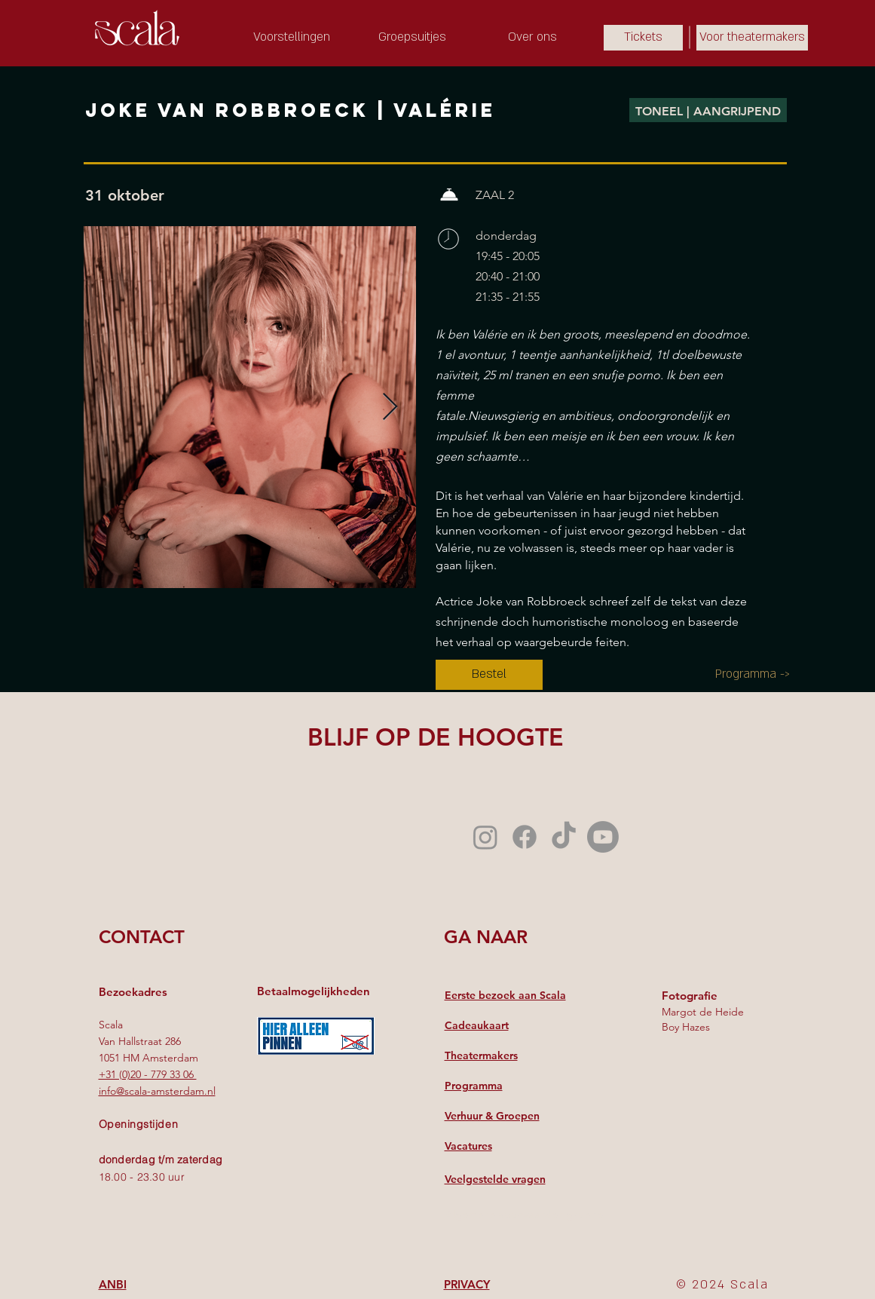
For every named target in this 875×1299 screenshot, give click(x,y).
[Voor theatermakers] (752, 38)
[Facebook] (524, 837)
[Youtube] (603, 837)
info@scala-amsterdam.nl (157, 1091)
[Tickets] (643, 38)
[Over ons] (532, 38)
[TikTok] (564, 837)
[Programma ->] (752, 675)
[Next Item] (390, 407)
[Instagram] (485, 837)
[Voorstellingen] (291, 38)
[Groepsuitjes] (412, 38)
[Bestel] (489, 675)
